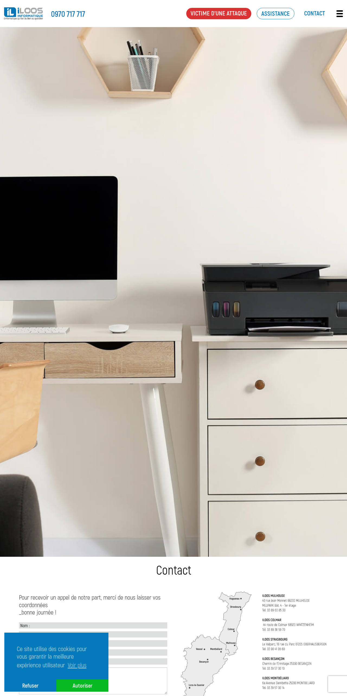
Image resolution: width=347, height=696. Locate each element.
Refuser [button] (30, 685)
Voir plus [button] (77, 665)
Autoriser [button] (82, 685)
